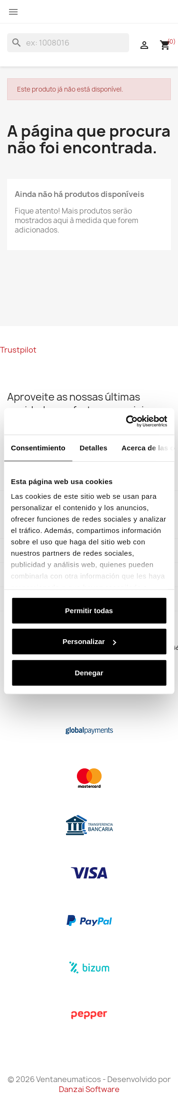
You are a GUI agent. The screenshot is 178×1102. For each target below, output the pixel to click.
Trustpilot (18, 350)
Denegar (89, 672)
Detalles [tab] (93, 447)
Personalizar (89, 641)
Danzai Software (89, 1089)
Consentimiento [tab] (38, 447)
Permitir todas (89, 610)
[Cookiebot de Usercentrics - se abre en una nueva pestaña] (126, 421)
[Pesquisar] (68, 42)
